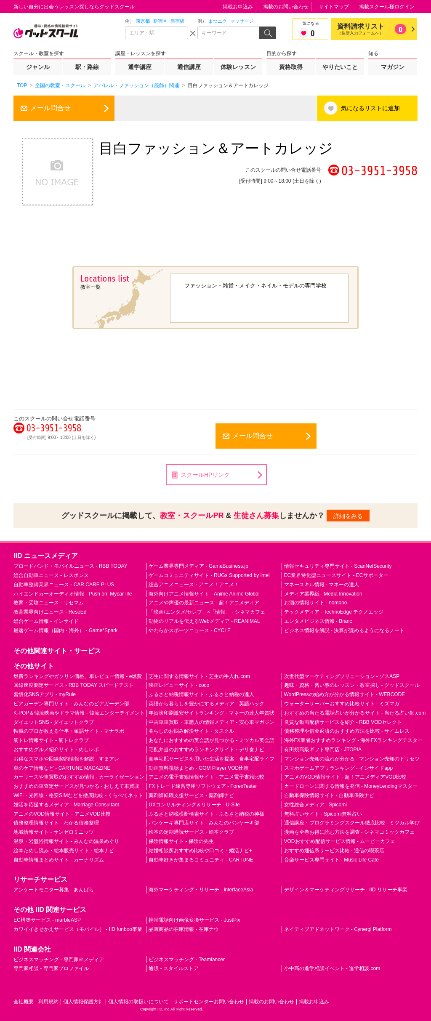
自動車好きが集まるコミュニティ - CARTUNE (201, 860)
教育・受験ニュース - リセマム (48, 603)
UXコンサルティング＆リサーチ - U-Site (194, 805)
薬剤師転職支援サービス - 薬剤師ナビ (191, 795)
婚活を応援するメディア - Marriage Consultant (66, 805)
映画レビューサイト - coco (179, 685)
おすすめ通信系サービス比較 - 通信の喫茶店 (334, 850)
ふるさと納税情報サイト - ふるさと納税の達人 (201, 694)
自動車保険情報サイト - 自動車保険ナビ (329, 795)
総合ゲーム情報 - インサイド (46, 621)
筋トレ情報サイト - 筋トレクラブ (51, 740)
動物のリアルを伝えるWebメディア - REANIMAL (204, 621)
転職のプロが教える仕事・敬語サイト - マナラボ (68, 731)
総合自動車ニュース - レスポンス (51, 575)
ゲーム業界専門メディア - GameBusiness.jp (198, 566)
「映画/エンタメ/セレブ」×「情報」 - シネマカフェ (207, 612)
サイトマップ (334, 7)
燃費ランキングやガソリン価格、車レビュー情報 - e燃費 (77, 676)
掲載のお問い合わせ (286, 7)
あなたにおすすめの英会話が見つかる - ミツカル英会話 (211, 740)
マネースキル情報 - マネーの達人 (321, 585)
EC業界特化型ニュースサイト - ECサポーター (336, 575)
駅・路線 (87, 67)
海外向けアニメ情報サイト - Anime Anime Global (204, 594)
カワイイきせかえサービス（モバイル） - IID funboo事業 (77, 929)
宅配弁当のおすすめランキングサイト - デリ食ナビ (206, 749)
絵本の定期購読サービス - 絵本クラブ (191, 832)
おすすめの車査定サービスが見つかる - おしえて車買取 (76, 786)
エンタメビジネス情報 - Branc (318, 621)
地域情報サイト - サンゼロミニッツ (53, 832)
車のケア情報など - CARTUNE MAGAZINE (61, 768)
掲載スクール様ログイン (387, 7)
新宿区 (160, 21)
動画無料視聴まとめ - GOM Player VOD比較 (199, 768)
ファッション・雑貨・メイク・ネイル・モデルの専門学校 (253, 285)
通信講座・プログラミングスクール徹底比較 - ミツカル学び (352, 823)
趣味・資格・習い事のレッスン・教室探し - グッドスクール (352, 685)
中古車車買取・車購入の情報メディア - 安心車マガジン (211, 722)
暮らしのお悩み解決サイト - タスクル (191, 731)
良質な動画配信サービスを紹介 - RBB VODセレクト (343, 722)
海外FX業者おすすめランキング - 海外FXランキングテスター (353, 740)
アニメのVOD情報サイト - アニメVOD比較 (62, 814)
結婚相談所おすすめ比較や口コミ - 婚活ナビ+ (200, 850)
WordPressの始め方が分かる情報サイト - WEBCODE (344, 694)
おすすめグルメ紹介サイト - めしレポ (56, 749)
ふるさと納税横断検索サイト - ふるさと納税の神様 (206, 814)
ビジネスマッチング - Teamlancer (187, 960)
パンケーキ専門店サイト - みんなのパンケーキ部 (204, 823)
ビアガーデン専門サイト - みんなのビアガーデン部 (71, 704)
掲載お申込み (238, 7)
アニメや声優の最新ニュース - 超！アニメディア (204, 603)
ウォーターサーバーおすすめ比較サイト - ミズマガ (342, 704)
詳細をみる (348, 516)
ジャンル (38, 67)
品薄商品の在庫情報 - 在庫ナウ (184, 929)
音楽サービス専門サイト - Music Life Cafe (331, 860)
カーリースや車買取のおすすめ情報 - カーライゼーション (78, 777)
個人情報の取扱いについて (138, 1002)
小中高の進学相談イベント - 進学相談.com (332, 968)
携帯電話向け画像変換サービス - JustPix (194, 920)
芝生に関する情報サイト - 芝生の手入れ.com (199, 676)
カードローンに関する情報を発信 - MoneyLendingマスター (351, 786)
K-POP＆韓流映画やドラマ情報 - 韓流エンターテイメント (79, 713)
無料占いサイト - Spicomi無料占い (323, 814)
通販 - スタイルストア (174, 968)
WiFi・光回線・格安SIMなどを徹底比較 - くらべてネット (78, 795)
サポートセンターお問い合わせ (208, 1002)
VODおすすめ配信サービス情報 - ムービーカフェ (340, 841)
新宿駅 (177, 21)
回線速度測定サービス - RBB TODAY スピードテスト (73, 685)
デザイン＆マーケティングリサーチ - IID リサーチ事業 (345, 890)
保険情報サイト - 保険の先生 (181, 841)
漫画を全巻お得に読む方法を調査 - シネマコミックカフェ (349, 832)
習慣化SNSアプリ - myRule (44, 694)
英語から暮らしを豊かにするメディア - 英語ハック (206, 704)
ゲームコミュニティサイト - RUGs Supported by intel (209, 575)
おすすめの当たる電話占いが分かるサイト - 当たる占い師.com (355, 713)
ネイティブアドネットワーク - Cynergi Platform (338, 929)
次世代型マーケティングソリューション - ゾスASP (342, 676)
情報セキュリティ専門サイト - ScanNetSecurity (338, 566)
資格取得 (291, 67)
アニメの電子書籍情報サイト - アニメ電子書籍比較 (206, 777)
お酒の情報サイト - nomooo (315, 603)
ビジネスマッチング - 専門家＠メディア (58, 960)
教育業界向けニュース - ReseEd (49, 612)
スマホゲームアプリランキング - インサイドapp (338, 768)
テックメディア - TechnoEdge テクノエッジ (334, 612)
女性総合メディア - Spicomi (315, 805)
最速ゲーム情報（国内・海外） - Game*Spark (65, 630)
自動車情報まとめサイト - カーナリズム (58, 860)
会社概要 (23, 1002)
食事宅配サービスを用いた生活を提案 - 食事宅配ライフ (211, 759)
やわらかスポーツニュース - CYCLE (190, 630)
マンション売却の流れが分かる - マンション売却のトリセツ (352, 759)
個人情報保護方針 (83, 1002)
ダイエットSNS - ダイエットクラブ (53, 722)
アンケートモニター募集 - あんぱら (53, 890)
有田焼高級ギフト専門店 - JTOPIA (323, 749)
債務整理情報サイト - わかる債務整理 (56, 823)
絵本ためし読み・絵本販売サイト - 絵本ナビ (63, 850)
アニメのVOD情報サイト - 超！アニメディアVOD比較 (345, 777)
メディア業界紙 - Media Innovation (323, 594)
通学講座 (140, 67)
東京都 (143, 21)
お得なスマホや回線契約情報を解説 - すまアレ (66, 759)
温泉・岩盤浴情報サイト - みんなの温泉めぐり (66, 841)
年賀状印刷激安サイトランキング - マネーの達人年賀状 (211, 713)
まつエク (217, 21)
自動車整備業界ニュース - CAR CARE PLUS (63, 585)
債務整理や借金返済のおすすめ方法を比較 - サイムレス (347, 731)
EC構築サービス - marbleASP (47, 920)
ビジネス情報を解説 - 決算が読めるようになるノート (344, 630)
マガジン (392, 67)
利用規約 (48, 1002)
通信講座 (189, 67)
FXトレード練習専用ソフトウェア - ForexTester (203, 786)
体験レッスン (238, 67)
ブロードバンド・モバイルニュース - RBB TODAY (70, 566)
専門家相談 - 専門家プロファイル (51, 968)
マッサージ (241, 21)
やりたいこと (340, 67)
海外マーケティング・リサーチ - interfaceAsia (201, 890)
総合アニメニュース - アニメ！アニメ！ (194, 585)
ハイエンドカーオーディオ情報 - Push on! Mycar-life (72, 594)
